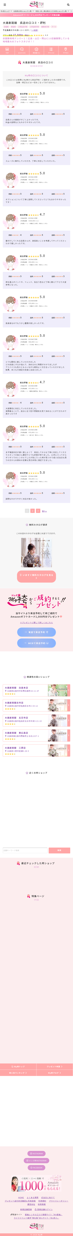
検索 (59, 850)
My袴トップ (18, 1066)
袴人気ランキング (18, 1073)
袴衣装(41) (36, 50)
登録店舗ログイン (44, 1209)
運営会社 (31, 1204)
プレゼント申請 (55, 1066)
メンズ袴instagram (36, 1160)
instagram (36, 1153)
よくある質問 (32, 1197)
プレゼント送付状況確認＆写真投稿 (20, 1201)
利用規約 (42, 1201)
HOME (21, 1197)
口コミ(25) (22, 50)
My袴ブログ (54, 1073)
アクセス (65, 50)
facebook (36, 1167)
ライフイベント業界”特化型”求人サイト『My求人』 (36, 1218)
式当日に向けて (48, 1197)
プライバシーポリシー (58, 1201)
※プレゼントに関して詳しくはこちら (36, 622)
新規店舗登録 (26, 1209)
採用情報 (42, 1204)
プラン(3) (51, 50)
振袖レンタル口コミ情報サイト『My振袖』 (43, 1214)
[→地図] (34, 30)
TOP (7, 50)
